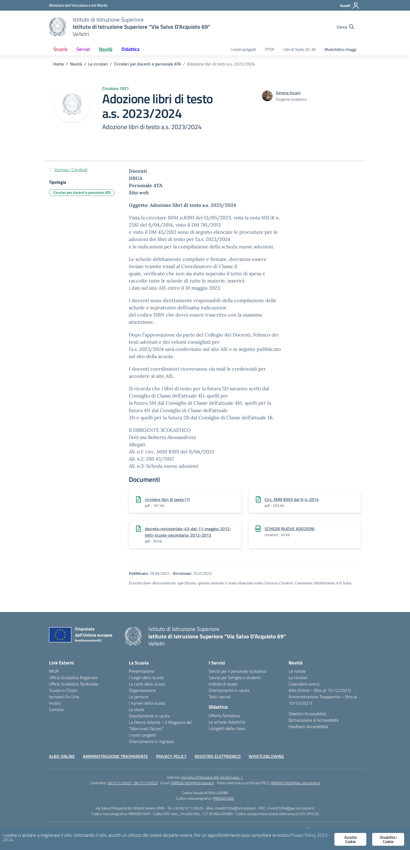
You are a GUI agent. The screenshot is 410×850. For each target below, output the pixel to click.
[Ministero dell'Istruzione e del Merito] (78, 5)
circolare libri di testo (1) (167, 499)
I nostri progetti (243, 49)
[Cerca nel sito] (345, 26)
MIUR (54, 671)
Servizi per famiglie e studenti (235, 677)
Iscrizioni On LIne (64, 696)
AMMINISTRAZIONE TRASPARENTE (115, 756)
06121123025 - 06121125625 (133, 783)
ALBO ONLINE (62, 756)
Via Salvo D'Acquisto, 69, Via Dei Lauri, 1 (212, 777)
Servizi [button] (83, 49)
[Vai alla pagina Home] (58, 64)
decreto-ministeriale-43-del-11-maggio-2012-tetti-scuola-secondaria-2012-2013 (188, 531)
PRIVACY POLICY (171, 756)
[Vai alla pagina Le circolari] (98, 64)
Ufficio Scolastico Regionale (73, 677)
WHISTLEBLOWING (266, 756)
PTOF (269, 49)
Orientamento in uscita (149, 716)
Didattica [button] (130, 49)
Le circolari (298, 677)
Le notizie (297, 671)
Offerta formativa (224, 715)
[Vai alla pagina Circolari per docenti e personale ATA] (147, 64)
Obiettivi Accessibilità (307, 714)
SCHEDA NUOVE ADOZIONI (289, 528)
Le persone (138, 696)
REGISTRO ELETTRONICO (218, 756)
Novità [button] (105, 49)
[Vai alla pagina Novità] (76, 64)
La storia (136, 709)
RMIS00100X (223, 798)
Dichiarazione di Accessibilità (314, 720)
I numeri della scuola (147, 703)
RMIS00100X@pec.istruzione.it (295, 783)
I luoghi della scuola (146, 677)
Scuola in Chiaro (63, 690)
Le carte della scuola (147, 684)
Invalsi (54, 703)
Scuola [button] (60, 49)
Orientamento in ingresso (151, 741)
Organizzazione (142, 690)
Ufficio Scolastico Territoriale (73, 684)
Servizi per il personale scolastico (237, 671)
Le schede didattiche (227, 722)
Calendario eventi (304, 684)
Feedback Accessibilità (308, 726)
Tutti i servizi (219, 696)
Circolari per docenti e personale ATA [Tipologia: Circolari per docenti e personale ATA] (81, 192)
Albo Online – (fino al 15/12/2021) (320, 690)
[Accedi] (349, 5)
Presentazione (141, 671)
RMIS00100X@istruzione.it (192, 783)
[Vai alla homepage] (57, 26)
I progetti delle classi (227, 728)
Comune (56, 709)
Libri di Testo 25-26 (299, 49)
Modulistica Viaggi (340, 49)
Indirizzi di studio (223, 684)
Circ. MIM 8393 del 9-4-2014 (292, 499)
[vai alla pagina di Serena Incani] (288, 92)
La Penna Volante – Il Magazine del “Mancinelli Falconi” (160, 725)
